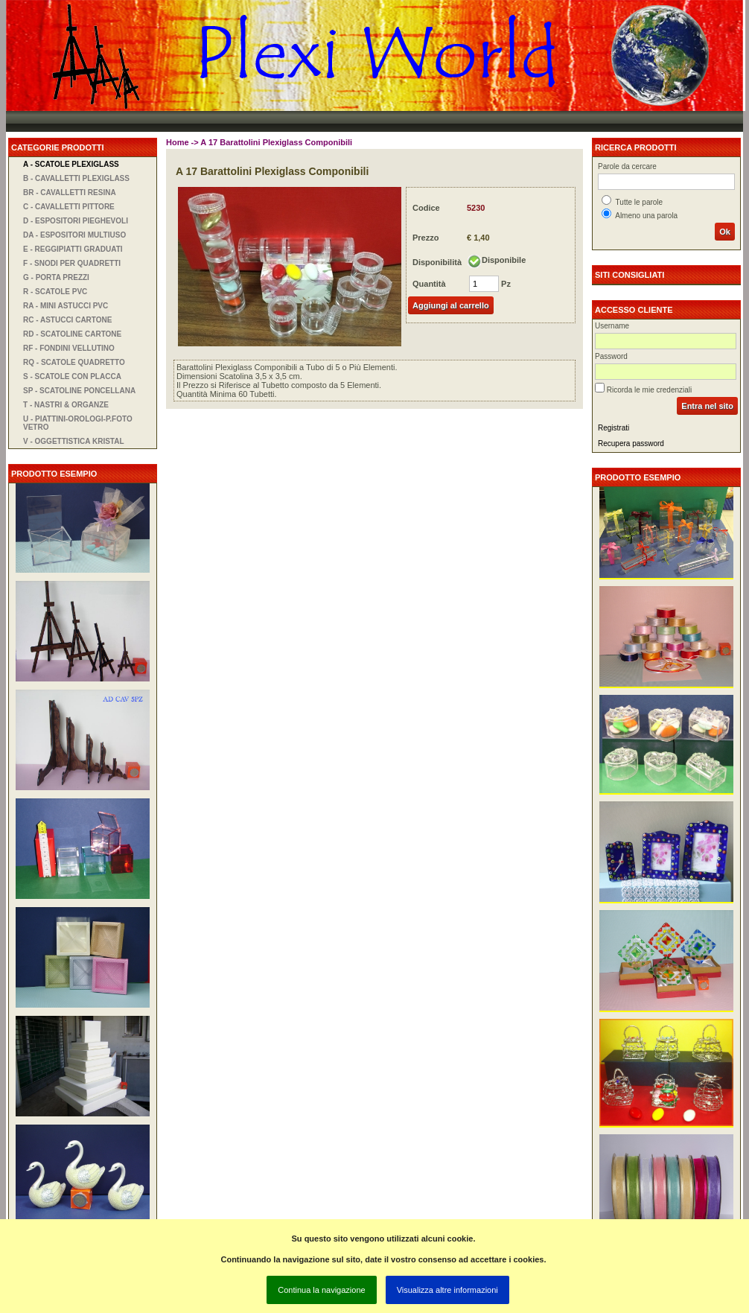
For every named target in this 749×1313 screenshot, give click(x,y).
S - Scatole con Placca (72, 376)
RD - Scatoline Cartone (72, 334)
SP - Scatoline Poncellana (79, 391)
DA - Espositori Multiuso (74, 235)
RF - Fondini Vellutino (69, 348)
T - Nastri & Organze (66, 405)
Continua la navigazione (321, 1289)
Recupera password (631, 443)
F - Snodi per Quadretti (72, 263)
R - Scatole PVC (55, 291)
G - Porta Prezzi (56, 277)
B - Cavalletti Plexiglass (76, 178)
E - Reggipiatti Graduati (73, 249)
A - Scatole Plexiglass (71, 164)
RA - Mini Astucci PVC (65, 306)
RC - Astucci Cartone (67, 320)
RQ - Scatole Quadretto (74, 362)
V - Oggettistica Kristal (73, 441)
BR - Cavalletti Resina (69, 192)
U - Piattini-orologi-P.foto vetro (78, 423)
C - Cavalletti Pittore (69, 207)
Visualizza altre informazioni (447, 1289)
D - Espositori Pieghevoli (75, 221)
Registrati (613, 428)
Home (177, 142)
